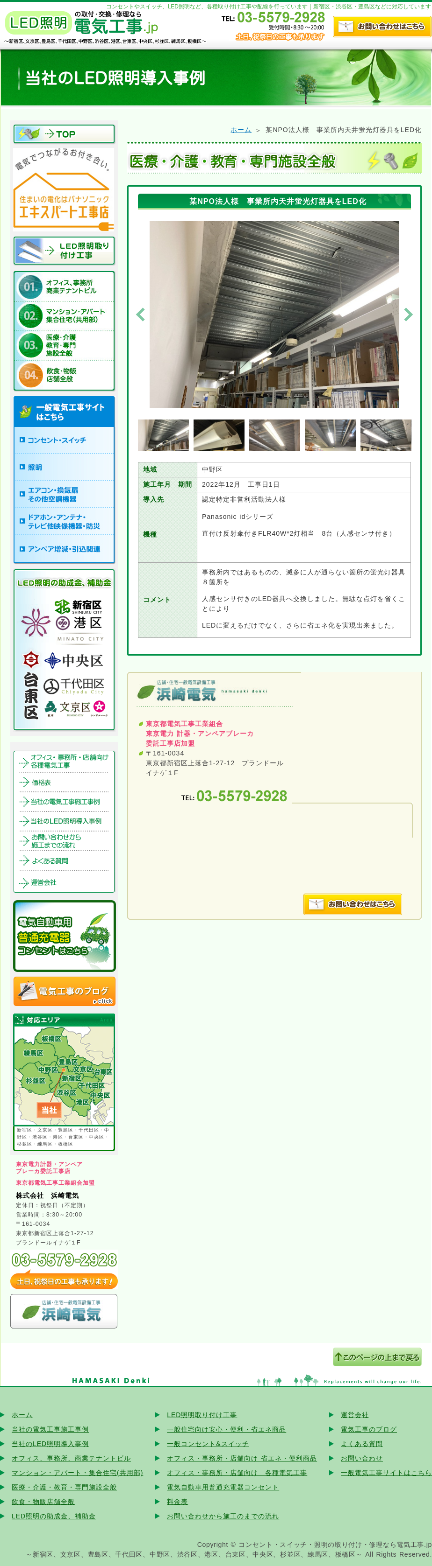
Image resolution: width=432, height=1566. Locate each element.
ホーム (241, 129)
